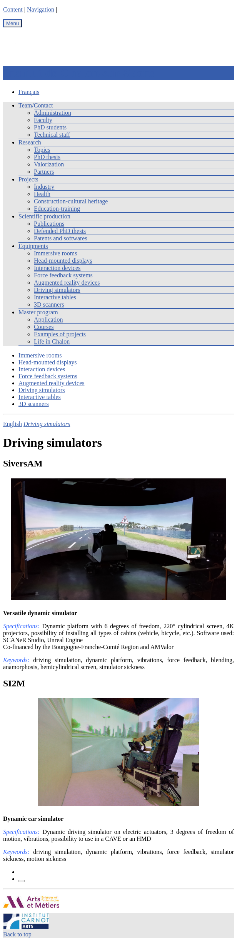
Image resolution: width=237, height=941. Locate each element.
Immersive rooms (55, 253)
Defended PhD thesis (60, 231)
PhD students (50, 127)
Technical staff (52, 134)
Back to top (17, 934)
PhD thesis (47, 157)
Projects (28, 179)
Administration (52, 112)
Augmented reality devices (67, 282)
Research (29, 142)
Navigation (40, 9)
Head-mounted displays (63, 260)
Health (42, 194)
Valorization (49, 164)
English (12, 424)
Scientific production (44, 216)
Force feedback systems (63, 275)
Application (48, 319)
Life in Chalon (52, 341)
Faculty (43, 120)
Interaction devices (57, 268)
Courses (44, 327)
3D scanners (49, 304)
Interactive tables (55, 297)
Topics (42, 149)
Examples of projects (60, 334)
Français (28, 92)
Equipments (33, 246)
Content (13, 9)
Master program (38, 312)
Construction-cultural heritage (71, 201)
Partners (44, 171)
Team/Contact (35, 105)
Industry (44, 186)
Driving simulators (57, 290)
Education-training (57, 208)
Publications (49, 223)
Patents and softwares (60, 238)
